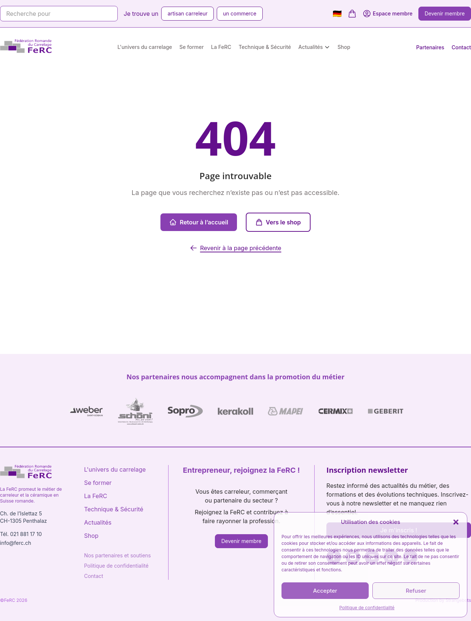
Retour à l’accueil (198, 222)
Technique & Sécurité (265, 47)
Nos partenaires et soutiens (117, 555)
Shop (343, 47)
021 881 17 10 (26, 534)
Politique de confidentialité (366, 607)
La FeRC (221, 47)
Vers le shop (278, 222)
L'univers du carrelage (144, 47)
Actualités (310, 47)
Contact (461, 47)
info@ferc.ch (15, 543)
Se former (192, 47)
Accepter (325, 590)
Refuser (416, 590)
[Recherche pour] (59, 13)
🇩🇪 (337, 13)
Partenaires (430, 47)
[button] (456, 522)
